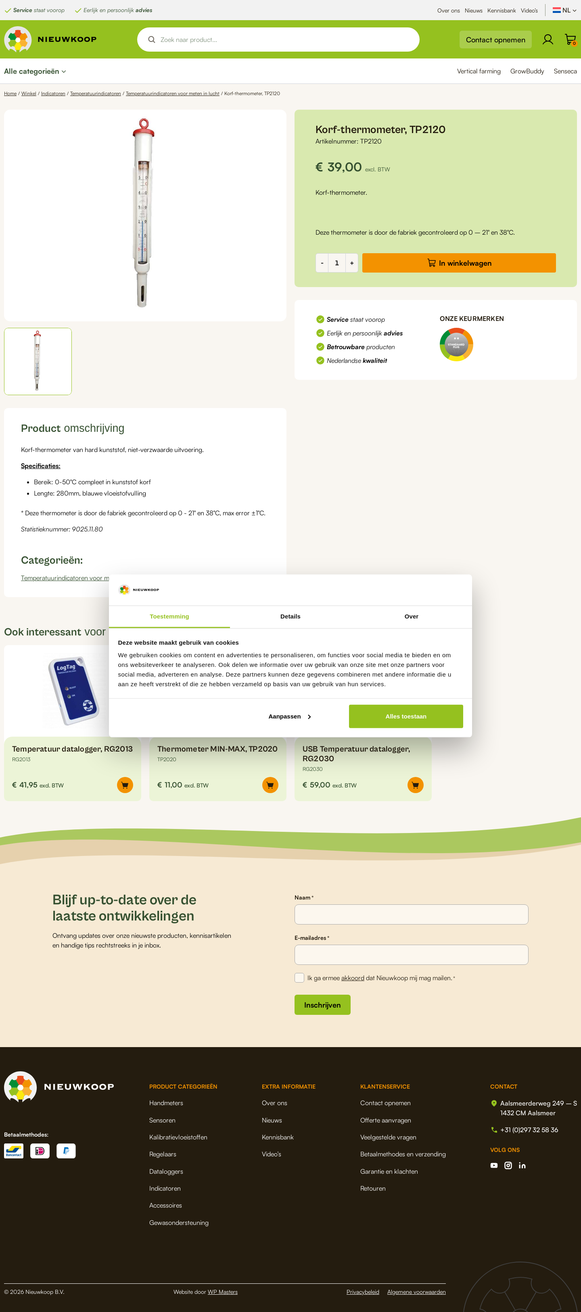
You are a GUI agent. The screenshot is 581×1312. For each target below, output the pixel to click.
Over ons (448, 10)
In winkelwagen (465, 262)
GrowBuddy (527, 71)
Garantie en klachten (389, 1171)
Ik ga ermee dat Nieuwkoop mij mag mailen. (381, 978)
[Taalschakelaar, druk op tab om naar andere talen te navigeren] (565, 10)
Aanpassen (290, 716)
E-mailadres (312, 937)
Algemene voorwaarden (416, 1291)
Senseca (565, 71)
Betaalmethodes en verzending (403, 1154)
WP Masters (223, 1291)
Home (10, 93)
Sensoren (162, 1120)
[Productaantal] (337, 263)
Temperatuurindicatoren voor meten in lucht (172, 93)
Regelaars (162, 1154)
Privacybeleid (363, 1291)
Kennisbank (501, 10)
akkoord (352, 978)
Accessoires (165, 1205)
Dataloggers (166, 1171)
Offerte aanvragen (385, 1120)
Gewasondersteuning (179, 1222)
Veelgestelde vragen (388, 1137)
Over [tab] (412, 616)
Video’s (529, 10)
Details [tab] (290, 616)
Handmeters (166, 1103)
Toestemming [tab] (169, 616)
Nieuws (474, 10)
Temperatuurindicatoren (95, 93)
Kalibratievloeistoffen (178, 1137)
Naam (304, 897)
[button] (38, 361)
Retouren (373, 1188)
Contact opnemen (495, 39)
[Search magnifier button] (152, 39)
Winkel (28, 93)
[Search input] (285, 39)
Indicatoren (53, 93)
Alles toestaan (406, 716)
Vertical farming (479, 71)
